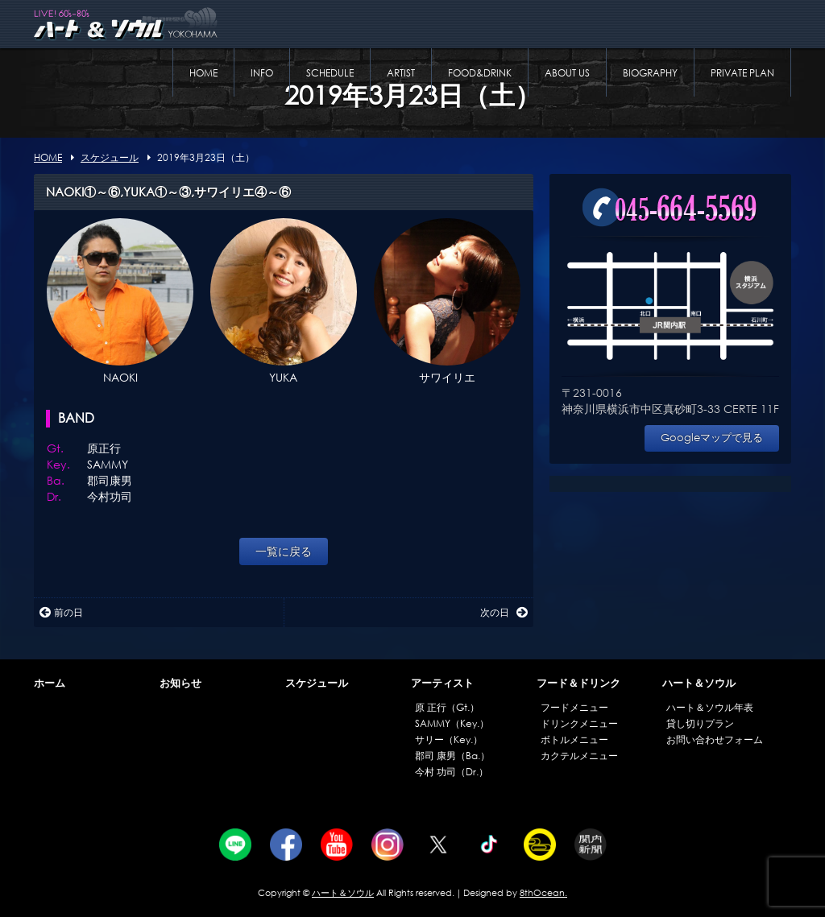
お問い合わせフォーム (714, 739)
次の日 (504, 612)
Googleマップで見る (712, 437)
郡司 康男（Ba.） (452, 755)
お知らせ (180, 683)
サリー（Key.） (449, 739)
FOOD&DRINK (480, 73)
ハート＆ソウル (699, 683)
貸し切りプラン (700, 723)
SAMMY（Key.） (452, 723)
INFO (262, 73)
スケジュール (316, 683)
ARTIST (401, 73)
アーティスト (442, 683)
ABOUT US (567, 73)
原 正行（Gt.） (447, 707)
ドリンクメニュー (579, 723)
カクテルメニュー (579, 755)
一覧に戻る (283, 551)
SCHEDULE (330, 73)
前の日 (61, 612)
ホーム (49, 683)
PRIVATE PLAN (742, 73)
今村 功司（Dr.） (451, 772)
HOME (203, 73)
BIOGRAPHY (650, 73)
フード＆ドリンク (578, 683)
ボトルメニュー (574, 739)
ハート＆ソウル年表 (709, 707)
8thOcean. (543, 892)
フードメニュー (574, 707)
